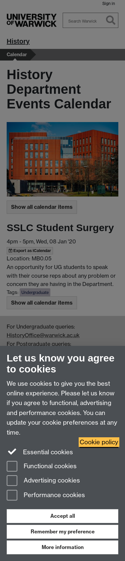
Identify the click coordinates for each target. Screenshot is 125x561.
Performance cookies (46, 496)
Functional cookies (42, 467)
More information (63, 547)
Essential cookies (40, 451)
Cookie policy (99, 442)
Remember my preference (63, 531)
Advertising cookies (43, 481)
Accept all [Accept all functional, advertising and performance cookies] (62, 516)
